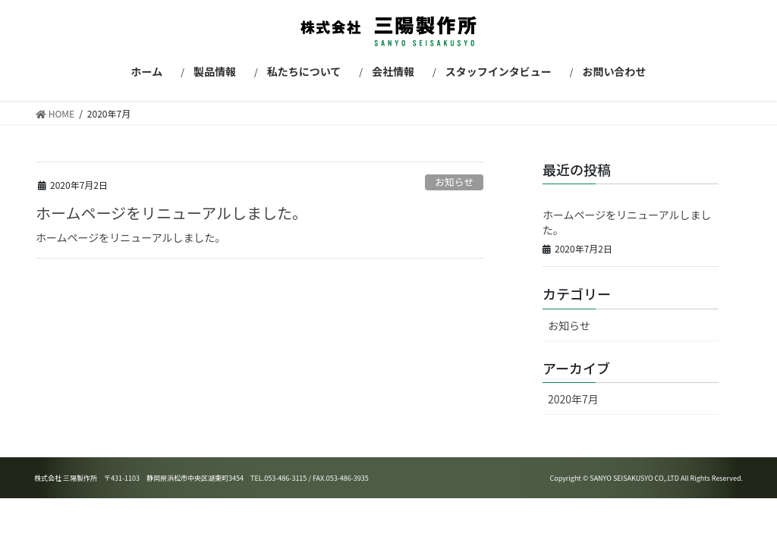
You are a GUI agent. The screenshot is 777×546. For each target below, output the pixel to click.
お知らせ (454, 181)
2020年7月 (573, 398)
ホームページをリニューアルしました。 (171, 213)
